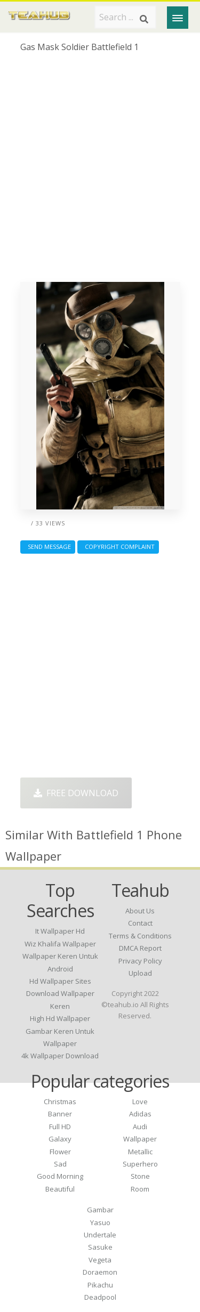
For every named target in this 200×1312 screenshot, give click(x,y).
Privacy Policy (140, 961)
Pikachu (100, 1285)
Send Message (48, 546)
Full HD (60, 1126)
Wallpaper (140, 1139)
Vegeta (100, 1260)
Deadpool (100, 1297)
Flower (60, 1151)
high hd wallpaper (60, 1018)
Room (140, 1189)
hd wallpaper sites (60, 981)
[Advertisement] (100, 171)
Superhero (140, 1164)
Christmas (60, 1101)
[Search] (144, 19)
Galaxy (60, 1139)
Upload (140, 973)
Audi (140, 1126)
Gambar (100, 1209)
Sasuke (100, 1247)
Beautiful (60, 1189)
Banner (60, 1114)
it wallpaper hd (60, 931)
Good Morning (60, 1176)
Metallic (140, 1151)
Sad (60, 1164)
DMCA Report (140, 948)
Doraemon (100, 1272)
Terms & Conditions (140, 936)
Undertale (100, 1235)
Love (140, 1101)
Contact (140, 923)
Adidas (140, 1114)
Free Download (76, 793)
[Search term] (125, 17)
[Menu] (177, 17)
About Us (140, 911)
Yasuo (100, 1222)
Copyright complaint (118, 546)
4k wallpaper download (60, 1055)
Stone (140, 1176)
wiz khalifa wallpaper (60, 944)
